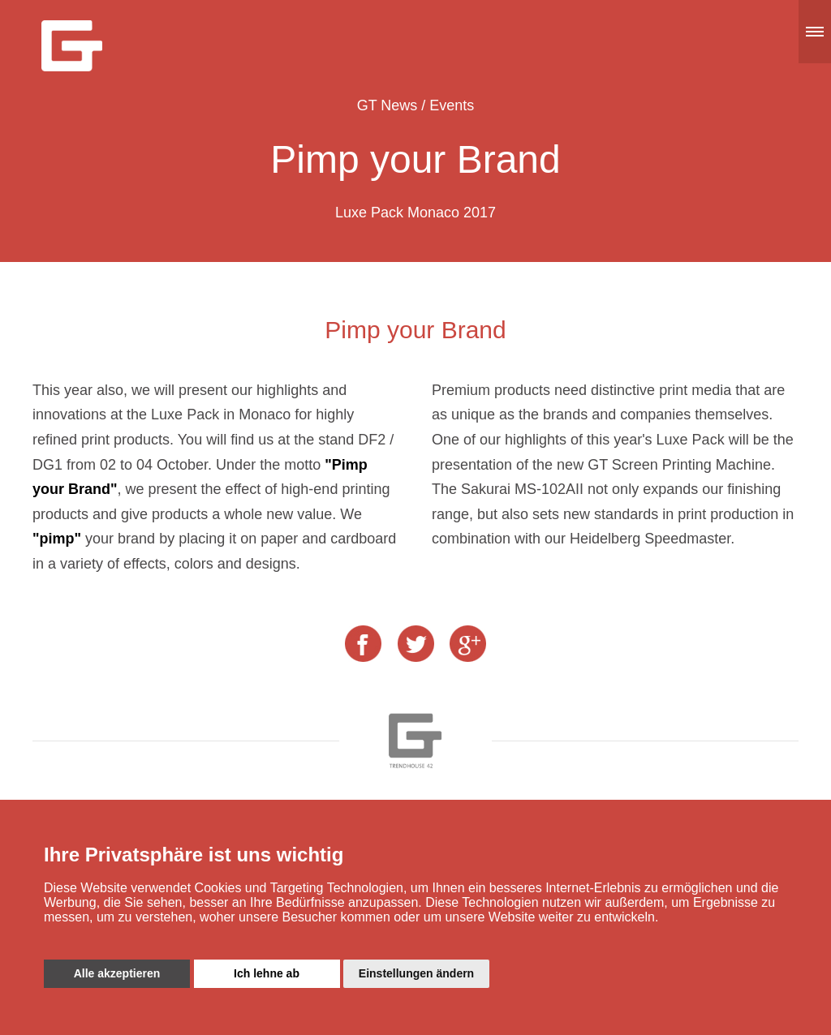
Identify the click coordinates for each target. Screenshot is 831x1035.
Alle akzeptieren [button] (117, 973)
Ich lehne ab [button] (266, 973)
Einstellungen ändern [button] (416, 973)
